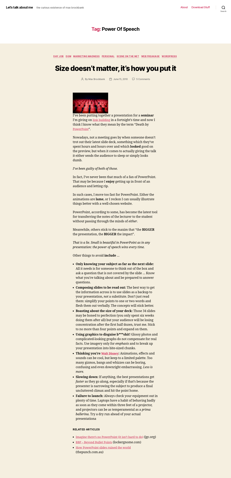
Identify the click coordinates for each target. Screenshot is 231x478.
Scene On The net (129, 56)
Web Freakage (153, 56)
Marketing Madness (85, 56)
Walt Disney (110, 365)
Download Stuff (201, 7)
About (184, 7)
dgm (67, 56)
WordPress (172, 56)
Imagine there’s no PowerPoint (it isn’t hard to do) (112, 448)
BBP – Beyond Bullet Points (95, 458)
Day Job (56, 56)
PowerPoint (81, 140)
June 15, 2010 (120, 90)
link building (102, 131)
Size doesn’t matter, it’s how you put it (115, 73)
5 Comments (144, 90)
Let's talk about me (21, 7)
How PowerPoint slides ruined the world (105, 463)
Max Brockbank (96, 90)
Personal (108, 56)
